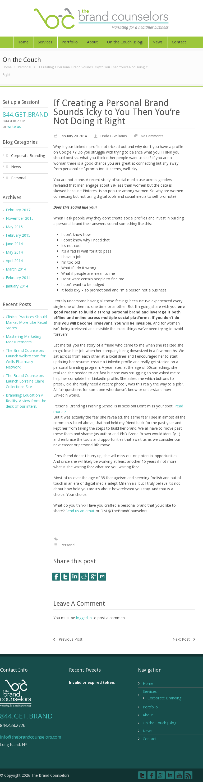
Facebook (56, 577)
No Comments (152, 135)
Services (45, 42)
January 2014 (17, 286)
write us (14, 126)
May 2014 (14, 252)
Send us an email (80, 510)
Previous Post (70, 639)
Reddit (84, 577)
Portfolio (70, 42)
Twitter (65, 577)
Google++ (93, 577)
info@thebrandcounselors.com (30, 737)
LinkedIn (75, 577)
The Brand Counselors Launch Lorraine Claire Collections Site (25, 381)
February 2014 (18, 277)
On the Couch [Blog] (125, 42)
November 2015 (20, 218)
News (158, 42)
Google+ (161, 775)
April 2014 (14, 260)
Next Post (181, 639)
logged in (84, 617)
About (92, 42)
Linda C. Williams (113, 135)
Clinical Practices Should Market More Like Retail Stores (26, 322)
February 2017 (18, 209)
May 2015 (14, 226)
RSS (188, 775)
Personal (24, 67)
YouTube (179, 775)
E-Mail (102, 577)
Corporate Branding (28, 155)
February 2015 (18, 235)
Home (23, 42)
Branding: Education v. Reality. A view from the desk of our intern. (26, 401)
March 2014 (16, 269)
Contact (179, 42)
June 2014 (14, 243)
